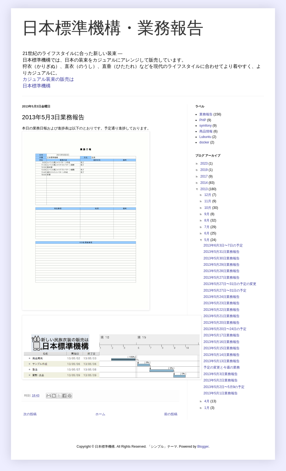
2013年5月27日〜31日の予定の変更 (230, 284)
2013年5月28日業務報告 (222, 271)
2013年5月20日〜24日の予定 (225, 329)
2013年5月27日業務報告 (222, 277)
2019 (204, 170)
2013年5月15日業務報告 (222, 348)
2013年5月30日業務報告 (222, 258)
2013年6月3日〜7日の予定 (223, 245)
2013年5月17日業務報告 (222, 335)
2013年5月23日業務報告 (222, 303)
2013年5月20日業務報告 (222, 323)
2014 (204, 183)
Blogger (202, 446)
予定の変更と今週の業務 (222, 367)
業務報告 (206, 114)
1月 (207, 408)
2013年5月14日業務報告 (222, 355)
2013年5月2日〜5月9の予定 (224, 387)
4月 (207, 401)
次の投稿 (30, 414)
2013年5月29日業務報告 (222, 265)
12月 (208, 195)
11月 (208, 201)
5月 (207, 240)
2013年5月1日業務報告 (221, 393)
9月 (207, 214)
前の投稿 (170, 414)
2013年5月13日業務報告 (222, 361)
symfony (205, 126)
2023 (204, 163)
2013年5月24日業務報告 (222, 297)
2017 (204, 176)
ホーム (100, 414)
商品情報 (206, 131)
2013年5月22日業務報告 (222, 310)
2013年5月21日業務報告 (222, 316)
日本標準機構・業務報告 (113, 28)
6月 (207, 233)
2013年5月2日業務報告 (221, 380)
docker (204, 142)
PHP (202, 120)
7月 (207, 227)
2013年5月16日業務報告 (222, 342)
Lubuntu (205, 137)
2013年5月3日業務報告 (221, 374)
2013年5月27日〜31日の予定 (225, 290)
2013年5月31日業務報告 (222, 252)
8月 (207, 220)
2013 (204, 189)
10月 (208, 208)
